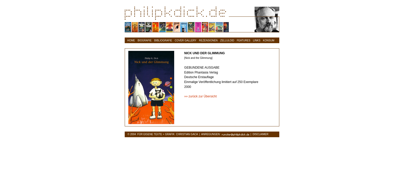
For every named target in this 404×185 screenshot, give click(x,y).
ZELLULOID (227, 40)
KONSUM (268, 40)
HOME (131, 40)
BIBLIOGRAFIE (163, 40)
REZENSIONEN (208, 40)
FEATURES (243, 40)
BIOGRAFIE (145, 40)
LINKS (256, 40)
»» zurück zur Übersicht (200, 96)
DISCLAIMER (260, 134)
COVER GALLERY (185, 40)
